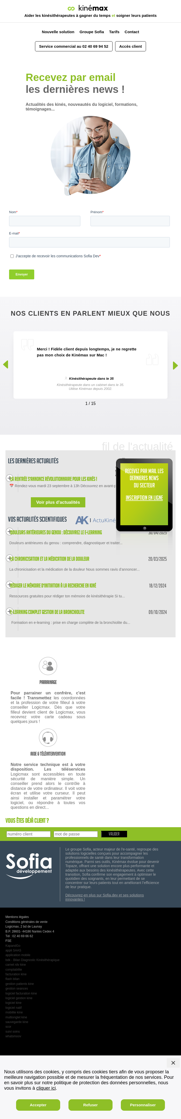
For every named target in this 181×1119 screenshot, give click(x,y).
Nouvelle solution (58, 32)
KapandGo (12, 1009)
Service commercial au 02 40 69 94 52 (73, 46)
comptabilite (13, 1033)
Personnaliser (143, 1105)
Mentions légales (17, 980)
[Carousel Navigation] (90, 402)
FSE (8, 1004)
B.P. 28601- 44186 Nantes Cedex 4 (29, 995)
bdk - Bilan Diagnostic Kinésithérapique (32, 1023)
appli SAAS (13, 1014)
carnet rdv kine (15, 1028)
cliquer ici (46, 1088)
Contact (132, 32)
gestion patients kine (19, 1047)
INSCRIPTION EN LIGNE (144, 498)
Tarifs (114, 32)
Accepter (38, 1105)
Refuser (90, 1105)
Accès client (130, 46)
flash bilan (12, 1042)
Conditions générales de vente (26, 985)
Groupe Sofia (92, 32)
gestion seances (16, 1052)
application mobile (17, 1018)
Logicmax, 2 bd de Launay (23, 990)
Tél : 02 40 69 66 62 (19, 999)
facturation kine (15, 1037)
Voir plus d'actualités (58, 517)
